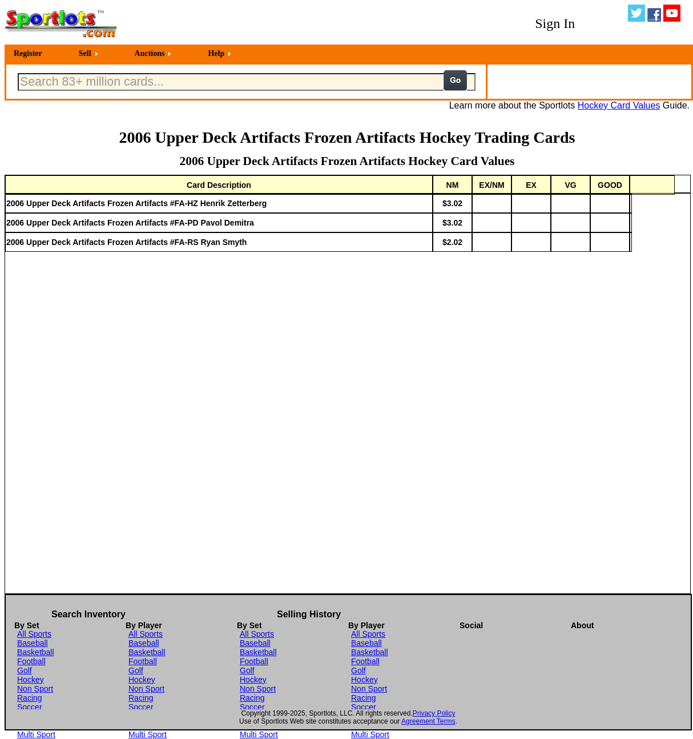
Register (28, 53)
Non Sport (35, 688)
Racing (29, 697)
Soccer (29, 707)
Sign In (555, 23)
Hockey (30, 679)
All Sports (34, 633)
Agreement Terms (428, 721)
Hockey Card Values (619, 105)
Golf (24, 670)
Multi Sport (36, 734)
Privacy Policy (434, 713)
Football (31, 661)
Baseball (32, 643)
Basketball (35, 652)
